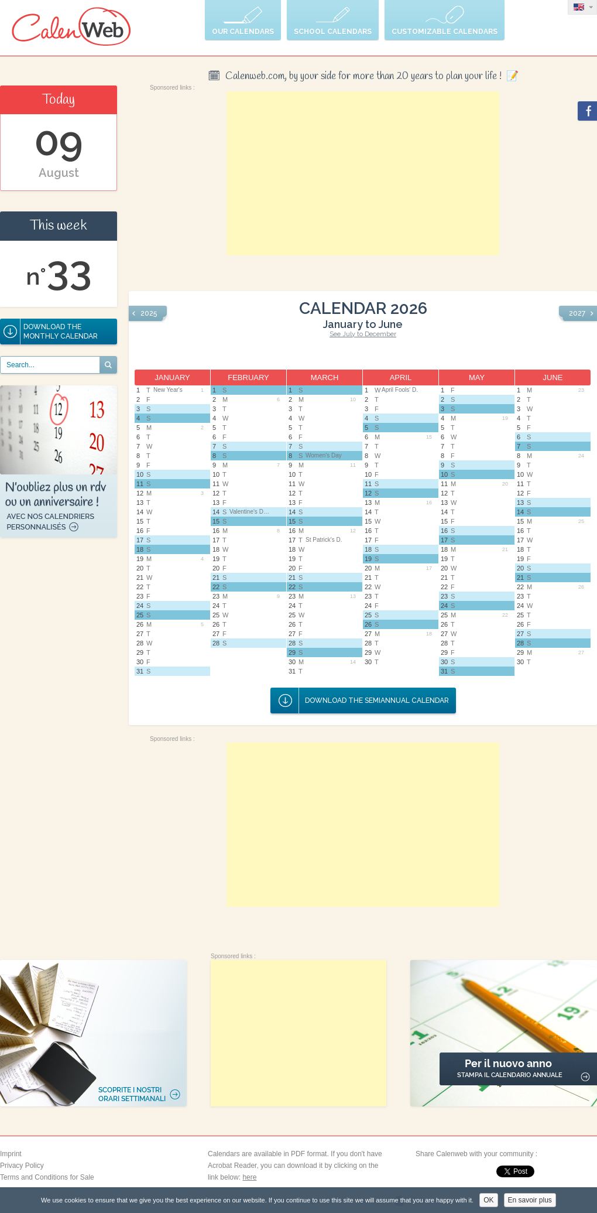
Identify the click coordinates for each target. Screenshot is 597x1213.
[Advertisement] (363, 173)
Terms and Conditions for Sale (47, 1177)
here (249, 1177)
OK (488, 1200)
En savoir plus (530, 1200)
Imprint (11, 1154)
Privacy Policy (22, 1165)
